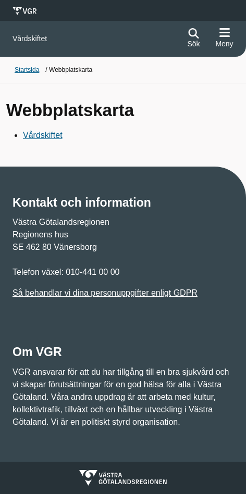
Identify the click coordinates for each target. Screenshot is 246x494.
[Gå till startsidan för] (30, 38)
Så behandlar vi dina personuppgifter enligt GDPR (105, 292)
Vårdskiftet (43, 135)
